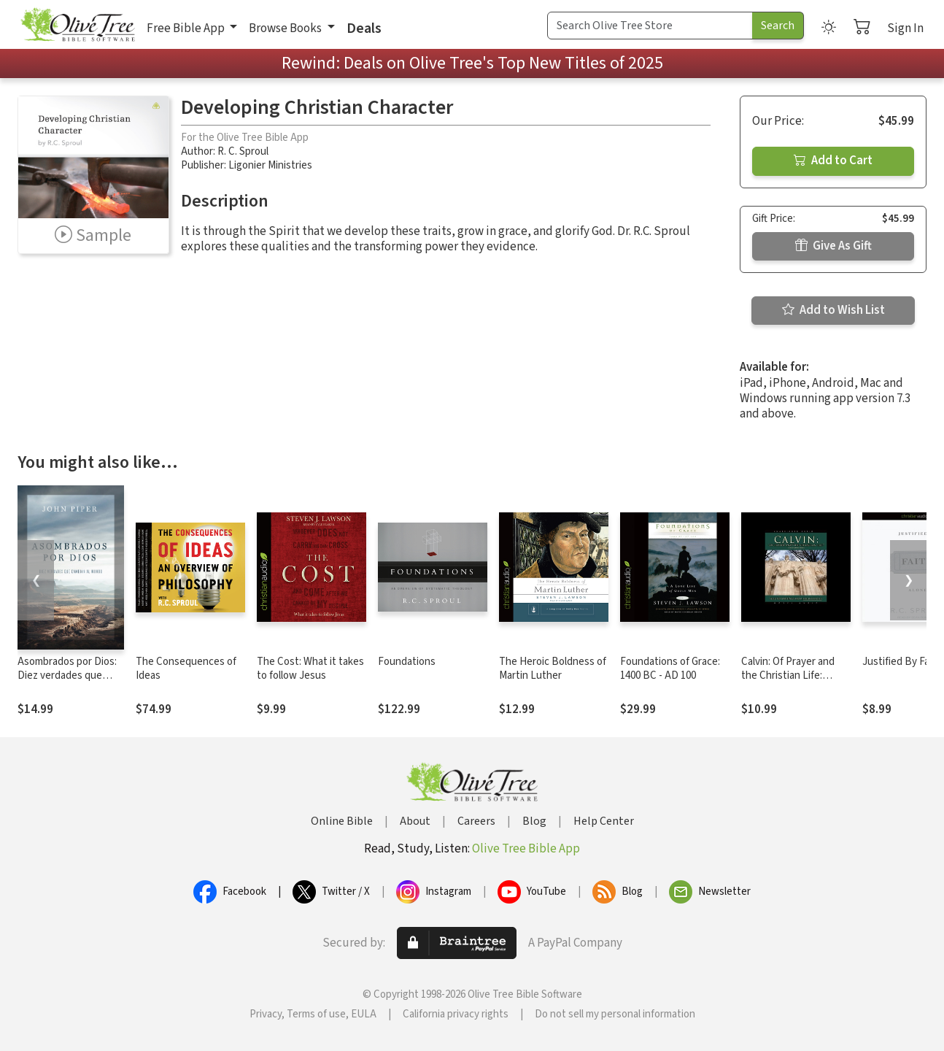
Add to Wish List (833, 310)
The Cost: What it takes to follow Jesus (310, 668)
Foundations (407, 661)
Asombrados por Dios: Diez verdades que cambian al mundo (67, 675)
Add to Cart (833, 160)
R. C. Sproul (242, 151)
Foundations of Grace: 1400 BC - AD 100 (670, 668)
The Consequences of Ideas (186, 668)
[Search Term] (650, 25)
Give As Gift (833, 246)
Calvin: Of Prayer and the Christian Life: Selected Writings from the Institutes (793, 682)
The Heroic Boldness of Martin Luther (552, 668)
